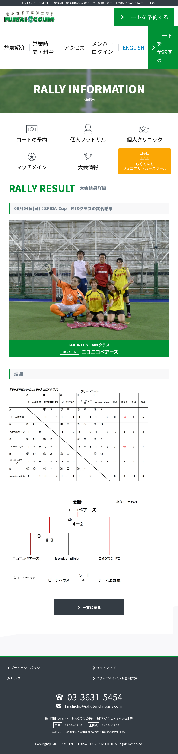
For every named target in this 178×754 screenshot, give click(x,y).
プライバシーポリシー (27, 667)
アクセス (74, 47)
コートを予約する (147, 17)
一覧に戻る (91, 607)
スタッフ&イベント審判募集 (116, 678)
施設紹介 (14, 47)
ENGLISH (133, 47)
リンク (15, 678)
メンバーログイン (102, 48)
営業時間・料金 (43, 48)
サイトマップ (106, 667)
